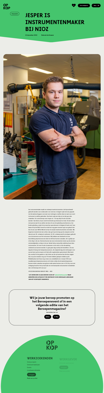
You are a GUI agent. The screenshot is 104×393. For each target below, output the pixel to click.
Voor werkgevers (84, 5)
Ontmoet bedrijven (33, 365)
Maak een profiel (32, 379)
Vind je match (31, 363)
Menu (96, 5)
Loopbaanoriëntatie (33, 371)
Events (29, 368)
